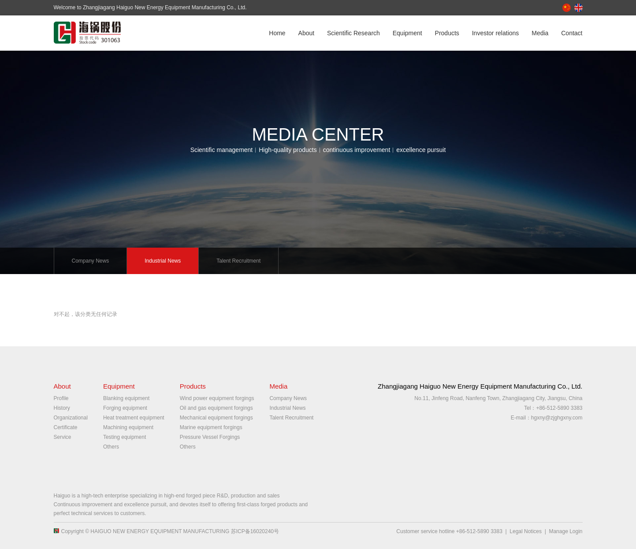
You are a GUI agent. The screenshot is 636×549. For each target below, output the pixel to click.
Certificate (66, 427)
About (306, 33)
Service (62, 437)
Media (540, 33)
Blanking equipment (126, 398)
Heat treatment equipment (133, 418)
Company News (90, 261)
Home (277, 33)
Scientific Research (353, 33)
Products (447, 33)
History (62, 408)
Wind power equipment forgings (217, 398)
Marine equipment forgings (211, 427)
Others (111, 447)
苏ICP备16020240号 (255, 531)
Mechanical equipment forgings (216, 418)
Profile (61, 398)
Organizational (71, 418)
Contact (571, 33)
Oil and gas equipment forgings (216, 408)
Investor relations (495, 33)
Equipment (407, 33)
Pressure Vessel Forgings (210, 437)
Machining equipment (128, 427)
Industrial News (163, 261)
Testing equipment (124, 437)
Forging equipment (125, 408)
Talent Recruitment (238, 261)
